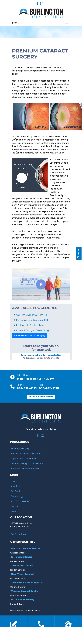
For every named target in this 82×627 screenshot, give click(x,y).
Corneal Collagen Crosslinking (31, 330)
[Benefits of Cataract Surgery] (41, 284)
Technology (16, 496)
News (13, 511)
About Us (15, 486)
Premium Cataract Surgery (29, 335)
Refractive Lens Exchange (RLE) (31, 319)
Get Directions (18, 534)
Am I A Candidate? (20, 501)
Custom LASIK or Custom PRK (30, 314)
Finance (78, 253)
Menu (15, 22)
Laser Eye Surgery (19, 448)
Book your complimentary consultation (41, 356)
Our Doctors (17, 491)
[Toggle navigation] (66, 22)
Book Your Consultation (41, 396)
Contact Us (16, 506)
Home (13, 481)
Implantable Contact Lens (29, 325)
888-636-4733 (27, 388)
